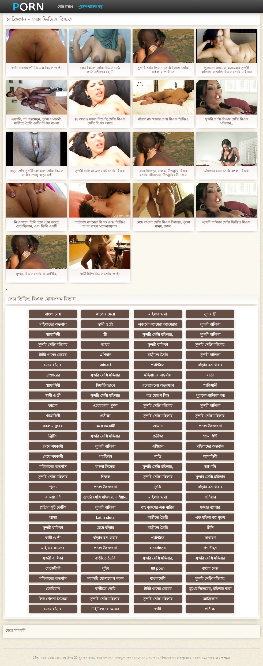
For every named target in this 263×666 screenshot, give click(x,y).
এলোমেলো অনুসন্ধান (157, 385)
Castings (158, 548)
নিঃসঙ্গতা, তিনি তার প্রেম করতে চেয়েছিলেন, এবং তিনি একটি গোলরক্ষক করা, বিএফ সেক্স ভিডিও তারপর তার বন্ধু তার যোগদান (36, 224)
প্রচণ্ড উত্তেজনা (210, 426)
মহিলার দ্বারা (157, 314)
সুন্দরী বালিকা (210, 324)
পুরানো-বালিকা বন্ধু (90, 7)
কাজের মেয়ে (105, 314)
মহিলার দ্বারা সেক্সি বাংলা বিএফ (226, 171)
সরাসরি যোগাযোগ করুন (105, 578)
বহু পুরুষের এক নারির (158, 507)
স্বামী (157, 609)
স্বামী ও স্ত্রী (105, 324)
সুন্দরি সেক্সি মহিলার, (157, 334)
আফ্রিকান (210, 599)
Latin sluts (105, 517)
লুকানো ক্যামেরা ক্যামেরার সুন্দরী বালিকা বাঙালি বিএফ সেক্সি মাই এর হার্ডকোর (226, 70)
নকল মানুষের (53, 426)
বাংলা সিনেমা (105, 467)
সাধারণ (210, 538)
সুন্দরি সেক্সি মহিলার (52, 344)
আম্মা (53, 517)
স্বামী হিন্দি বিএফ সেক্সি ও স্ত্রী (100, 274)
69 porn (158, 568)
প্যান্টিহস (157, 365)
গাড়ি (157, 456)
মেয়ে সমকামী (105, 426)
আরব (105, 344)
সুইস (105, 568)
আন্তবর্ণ (105, 365)
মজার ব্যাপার (210, 507)
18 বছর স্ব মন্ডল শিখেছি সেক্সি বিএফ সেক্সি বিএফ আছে (99, 121)
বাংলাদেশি (53, 497)
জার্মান (158, 426)
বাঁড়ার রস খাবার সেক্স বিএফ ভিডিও (163, 119)
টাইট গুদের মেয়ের (53, 355)
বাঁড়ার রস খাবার (210, 365)
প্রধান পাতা (223, 658)
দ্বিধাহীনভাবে (105, 385)
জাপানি (210, 467)
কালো (52, 406)
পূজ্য (53, 487)
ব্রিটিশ (52, 436)
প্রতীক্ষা (105, 416)
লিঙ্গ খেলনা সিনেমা (53, 599)
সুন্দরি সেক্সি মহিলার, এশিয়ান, (105, 497)
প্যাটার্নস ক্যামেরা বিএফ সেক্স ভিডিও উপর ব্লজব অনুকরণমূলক (100, 224)
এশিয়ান (105, 355)
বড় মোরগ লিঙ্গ (157, 395)
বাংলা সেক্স (53, 314)
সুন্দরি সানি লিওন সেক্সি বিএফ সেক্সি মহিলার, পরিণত (163, 70)
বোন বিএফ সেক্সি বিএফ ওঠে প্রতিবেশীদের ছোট (100, 70)
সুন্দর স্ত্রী (210, 314)
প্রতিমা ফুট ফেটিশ (53, 507)
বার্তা (210, 375)
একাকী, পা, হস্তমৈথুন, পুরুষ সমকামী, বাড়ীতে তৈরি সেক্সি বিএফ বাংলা (36, 121)
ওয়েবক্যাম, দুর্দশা (105, 406)
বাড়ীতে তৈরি (158, 355)
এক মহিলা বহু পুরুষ (210, 517)
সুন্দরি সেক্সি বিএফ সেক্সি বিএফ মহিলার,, (226, 121)
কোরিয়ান (53, 589)
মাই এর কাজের (53, 548)
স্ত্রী (105, 334)
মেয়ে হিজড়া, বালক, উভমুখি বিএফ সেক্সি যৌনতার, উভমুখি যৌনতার (163, 173)
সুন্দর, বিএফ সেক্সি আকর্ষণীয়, (36, 274)
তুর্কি (157, 487)
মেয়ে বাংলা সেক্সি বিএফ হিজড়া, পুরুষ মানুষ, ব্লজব (163, 224)
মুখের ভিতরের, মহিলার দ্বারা (210, 589)
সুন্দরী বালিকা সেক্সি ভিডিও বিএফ (226, 222)
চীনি (210, 528)
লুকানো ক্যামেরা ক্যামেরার (157, 324)
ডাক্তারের (53, 375)
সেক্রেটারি (53, 568)
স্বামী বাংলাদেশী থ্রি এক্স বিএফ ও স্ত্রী (37, 68)
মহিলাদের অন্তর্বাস (52, 324)
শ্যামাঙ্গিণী (53, 334)
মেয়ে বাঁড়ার (53, 365)
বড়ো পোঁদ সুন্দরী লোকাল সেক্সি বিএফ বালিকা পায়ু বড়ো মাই (36, 173)
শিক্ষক (105, 477)
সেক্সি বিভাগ (65, 7)
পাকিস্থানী (210, 385)
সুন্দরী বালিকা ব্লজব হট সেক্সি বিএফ (100, 171)
